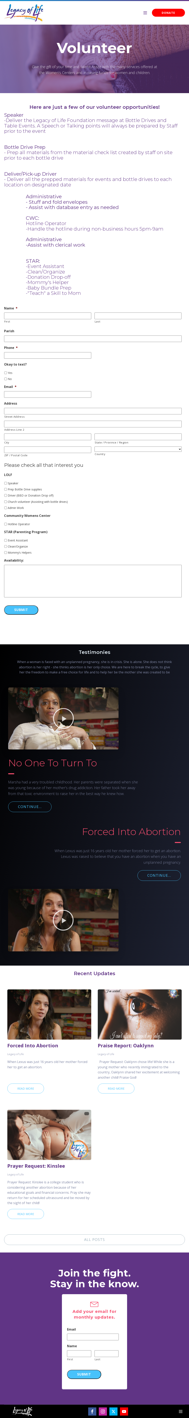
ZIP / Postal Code (15, 455)
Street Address (14, 416)
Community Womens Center (27, 516)
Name (11, 308)
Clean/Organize (18, 546)
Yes (10, 373)
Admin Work (16, 508)
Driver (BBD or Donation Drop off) (31, 495)
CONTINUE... (30, 806)
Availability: (14, 560)
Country (100, 454)
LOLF (8, 475)
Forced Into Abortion (32, 1045)
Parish (9, 331)
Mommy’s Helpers (20, 552)
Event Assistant (18, 540)
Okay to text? (15, 364)
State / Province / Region (112, 442)
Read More (25, 1088)
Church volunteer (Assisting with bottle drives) (38, 502)
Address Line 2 (14, 429)
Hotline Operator (19, 524)
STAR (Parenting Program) (25, 532)
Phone (11, 348)
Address (10, 403)
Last (97, 321)
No (10, 379)
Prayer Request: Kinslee (36, 1166)
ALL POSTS (94, 1239)
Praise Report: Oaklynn (126, 1045)
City (6, 442)
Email (10, 387)
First (7, 321)
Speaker (13, 483)
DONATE (168, 13)
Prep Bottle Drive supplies (25, 489)
